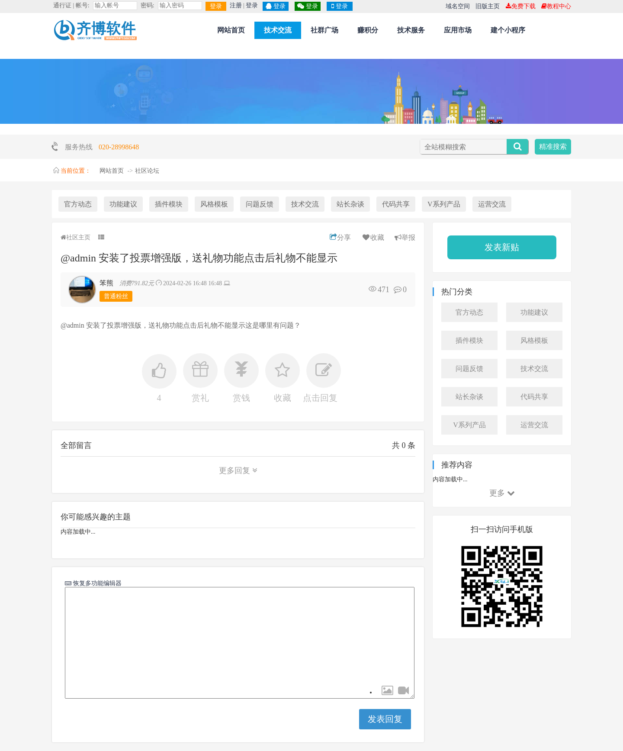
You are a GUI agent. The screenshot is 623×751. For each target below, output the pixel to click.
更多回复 (238, 470)
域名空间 (458, 6)
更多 (502, 493)
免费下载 (521, 6)
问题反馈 (259, 204)
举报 (405, 237)
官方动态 (78, 204)
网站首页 (231, 30)
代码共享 (396, 204)
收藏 (372, 237)
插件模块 (169, 204)
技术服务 (411, 30)
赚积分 (367, 30)
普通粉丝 (116, 296)
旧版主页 (487, 6)
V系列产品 (443, 204)
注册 (236, 5)
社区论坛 (147, 171)
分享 (340, 237)
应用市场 (458, 30)
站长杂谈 (350, 204)
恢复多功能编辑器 (96, 583)
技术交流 (278, 30)
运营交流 (492, 204)
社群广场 (324, 30)
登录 (216, 6)
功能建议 (123, 204)
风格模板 (214, 204)
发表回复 (385, 719)
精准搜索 (553, 146)
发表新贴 (502, 247)
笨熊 (106, 283)
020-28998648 (119, 147)
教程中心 (556, 6)
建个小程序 (508, 30)
